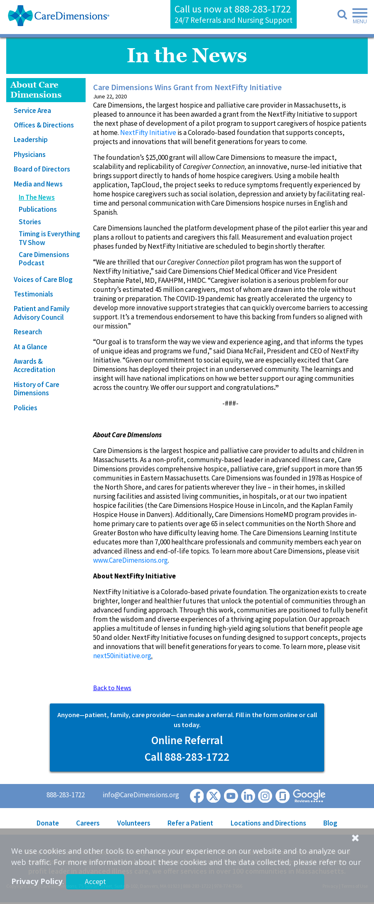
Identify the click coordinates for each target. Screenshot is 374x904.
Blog (330, 823)
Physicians (30, 154)
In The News (37, 197)
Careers (88, 823)
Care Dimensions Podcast (44, 258)
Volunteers (133, 823)
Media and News (38, 184)
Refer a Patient (190, 823)
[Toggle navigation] (357, 17)
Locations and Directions (268, 823)
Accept (95, 881)
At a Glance (30, 346)
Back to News (112, 688)
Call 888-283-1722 (187, 757)
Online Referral (187, 740)
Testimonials (33, 294)
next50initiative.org (122, 655)
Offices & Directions (44, 125)
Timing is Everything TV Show (49, 238)
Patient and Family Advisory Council (41, 312)
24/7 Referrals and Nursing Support (234, 20)
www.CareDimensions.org (130, 560)
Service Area (32, 110)
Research (28, 331)
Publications (38, 209)
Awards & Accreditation (34, 365)
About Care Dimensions (36, 90)
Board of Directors (42, 169)
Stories (30, 221)
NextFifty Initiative (148, 132)
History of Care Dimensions (36, 388)
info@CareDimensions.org (141, 794)
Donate (48, 823)
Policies (25, 407)
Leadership (31, 139)
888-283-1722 (262, 8)
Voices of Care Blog (43, 279)
